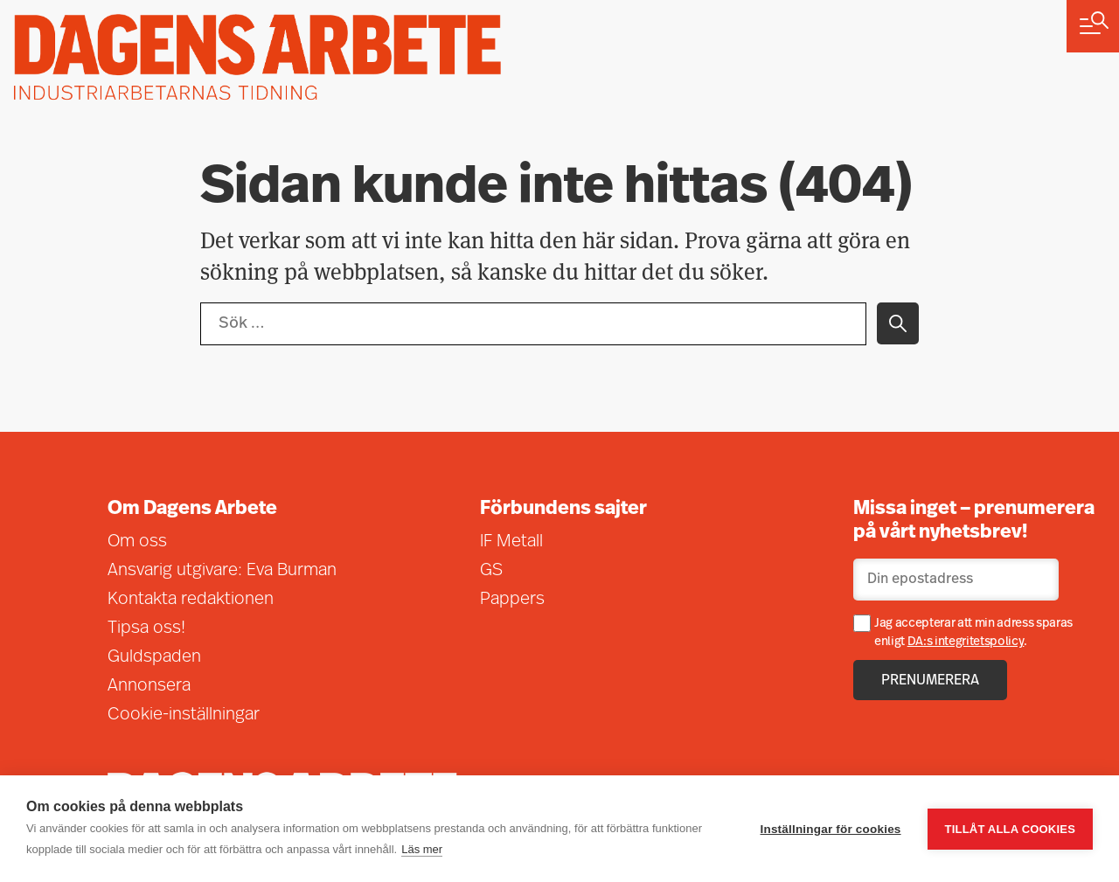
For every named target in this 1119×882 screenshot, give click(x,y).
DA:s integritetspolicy (966, 642)
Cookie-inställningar (184, 715)
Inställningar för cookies (831, 829)
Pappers (512, 599)
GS (491, 571)
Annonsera (149, 686)
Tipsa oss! (146, 628)
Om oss (137, 542)
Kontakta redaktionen (191, 599)
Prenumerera (930, 681)
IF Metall (511, 542)
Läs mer (421, 849)
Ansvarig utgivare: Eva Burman (222, 571)
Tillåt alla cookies (1010, 829)
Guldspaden (154, 657)
